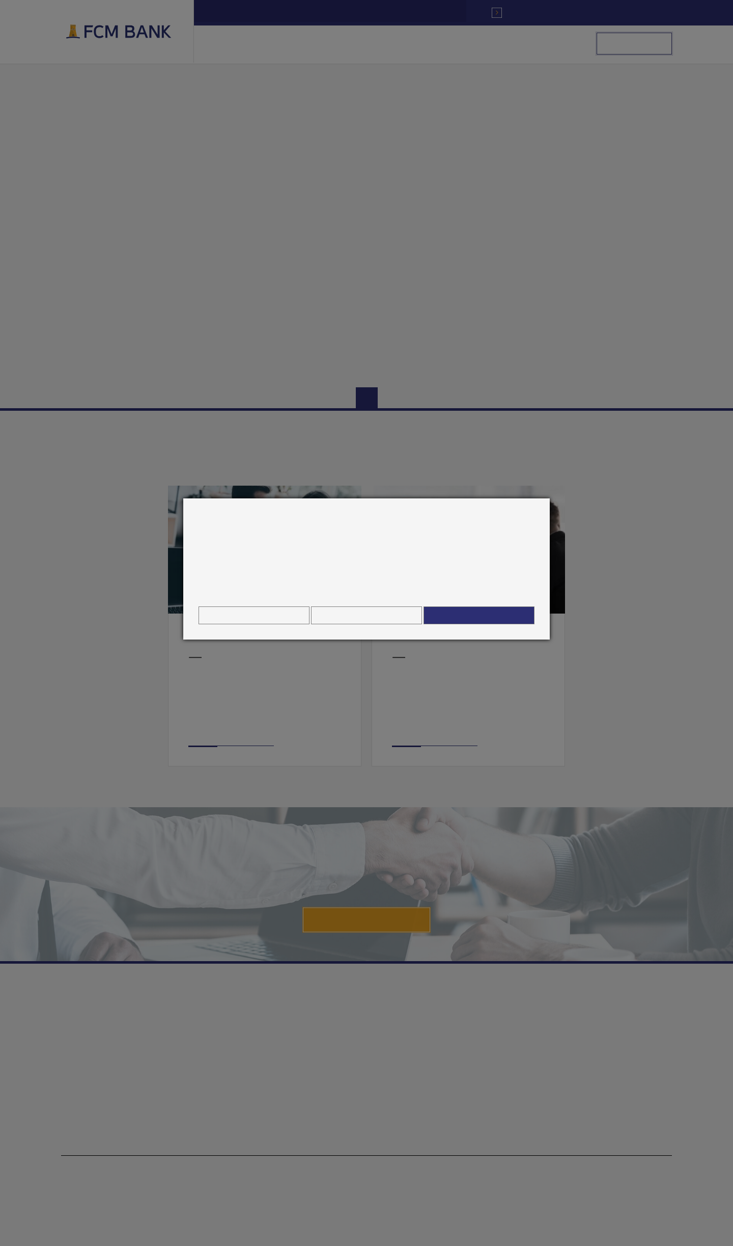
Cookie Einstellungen (254, 615)
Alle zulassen (479, 615)
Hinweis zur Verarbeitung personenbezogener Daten (366, 590)
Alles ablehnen (366, 615)
